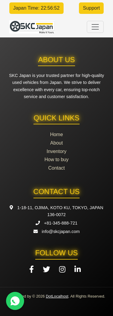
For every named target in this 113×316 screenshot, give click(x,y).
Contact (56, 168)
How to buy (56, 159)
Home (56, 134)
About (56, 142)
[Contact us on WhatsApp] (15, 301)
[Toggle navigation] (95, 27)
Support (91, 8)
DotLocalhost (57, 296)
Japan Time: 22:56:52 (36, 8)
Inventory (57, 151)
